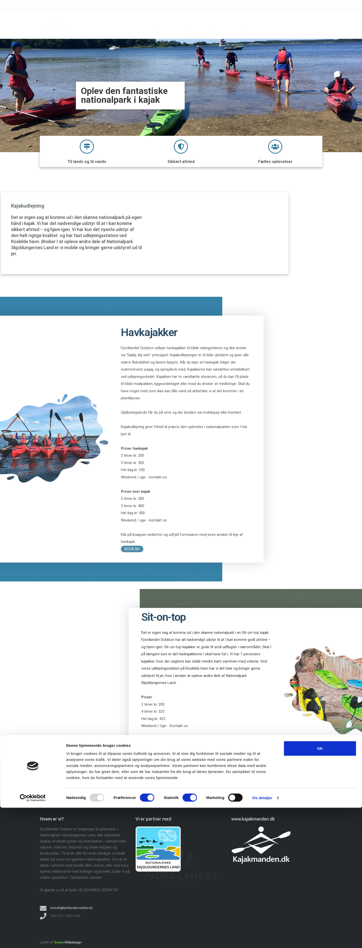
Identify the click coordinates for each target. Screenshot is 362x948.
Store (252, 25)
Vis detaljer (262, 938)
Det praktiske (230, 24)
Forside (111, 25)
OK (320, 888)
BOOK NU (322, 762)
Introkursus (175, 24)
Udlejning (202, 24)
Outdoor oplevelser (140, 24)
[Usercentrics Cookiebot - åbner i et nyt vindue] (33, 938)
